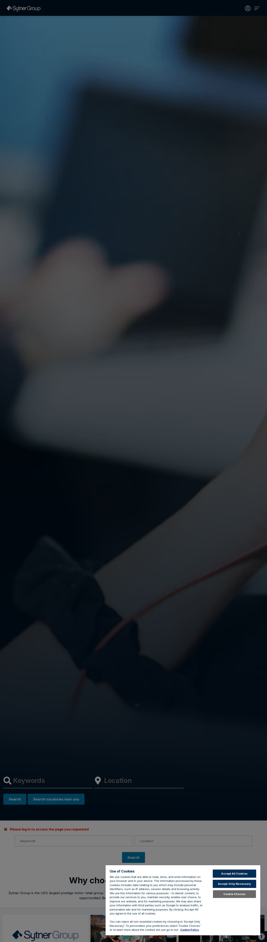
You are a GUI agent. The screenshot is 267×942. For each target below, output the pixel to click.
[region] (183, 900)
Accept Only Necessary (234, 883)
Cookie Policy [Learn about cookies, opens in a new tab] (189, 929)
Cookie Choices (234, 894)
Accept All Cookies (234, 873)
